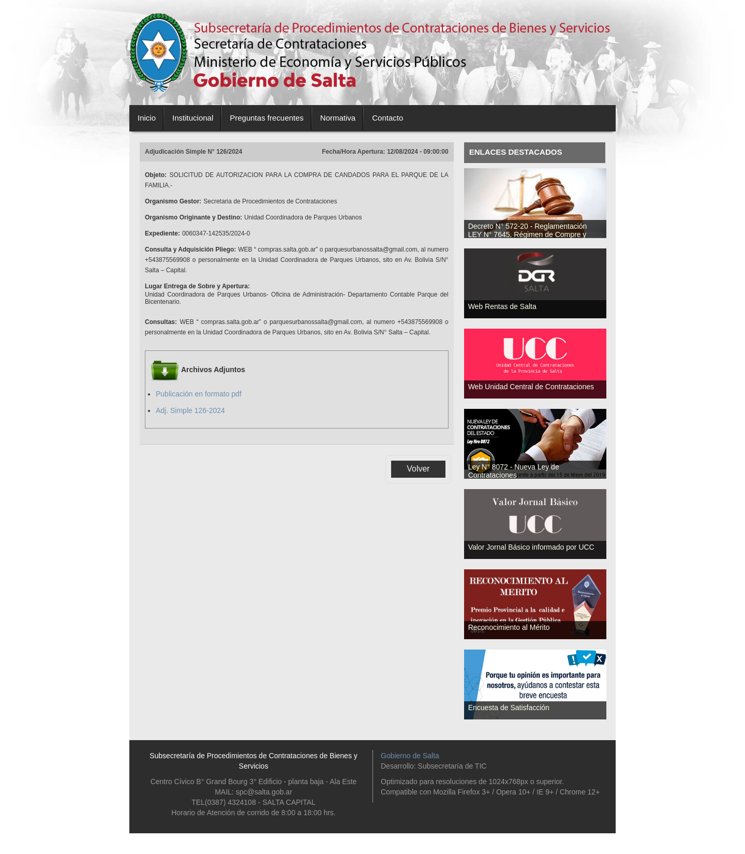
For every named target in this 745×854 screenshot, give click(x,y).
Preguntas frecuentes (267, 117)
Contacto (387, 117)
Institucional (192, 117)
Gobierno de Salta (410, 756)
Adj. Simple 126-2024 (190, 410)
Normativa (337, 117)
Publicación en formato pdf (199, 394)
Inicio (147, 117)
